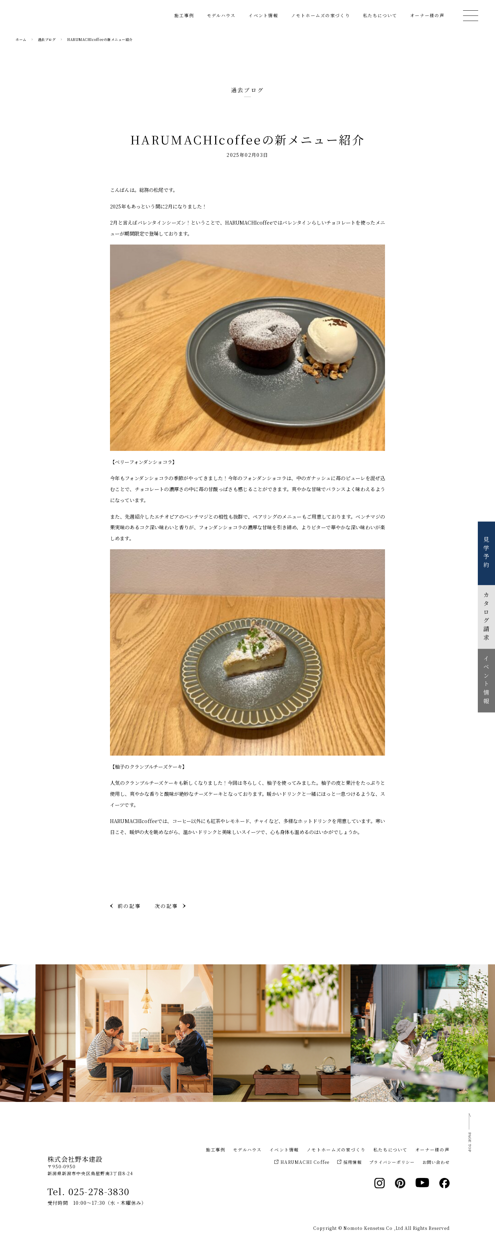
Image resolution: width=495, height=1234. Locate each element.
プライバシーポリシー (392, 1162)
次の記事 (166, 905)
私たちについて (380, 19)
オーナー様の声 (427, 19)
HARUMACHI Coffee (301, 1162)
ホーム (20, 39)
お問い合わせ (436, 1162)
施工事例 (184, 19)
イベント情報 (263, 19)
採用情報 (349, 1162)
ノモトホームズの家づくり (320, 19)
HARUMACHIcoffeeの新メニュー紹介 (100, 39)
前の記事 (129, 905)
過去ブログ (47, 39)
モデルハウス (221, 19)
